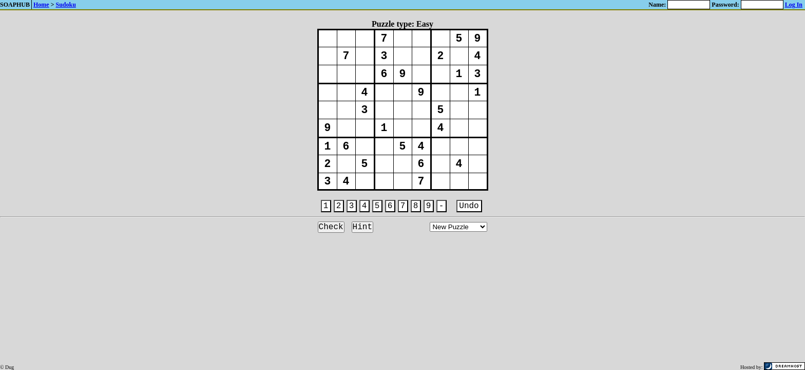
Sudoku (66, 4)
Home (41, 4)
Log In (793, 4)
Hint (362, 227)
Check (331, 227)
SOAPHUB (15, 4)
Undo (468, 206)
